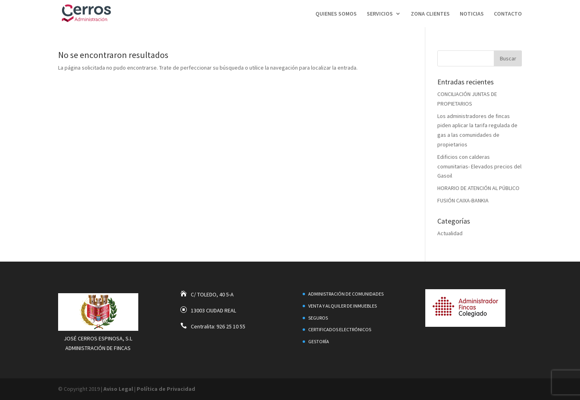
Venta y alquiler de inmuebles (342, 306)
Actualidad (450, 233)
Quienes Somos (336, 14)
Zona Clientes (430, 14)
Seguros (318, 318)
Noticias (472, 14)
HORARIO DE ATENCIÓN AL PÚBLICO (478, 188)
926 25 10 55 (230, 326)
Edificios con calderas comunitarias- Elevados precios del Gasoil (479, 166)
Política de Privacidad (166, 388)
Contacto (508, 14)
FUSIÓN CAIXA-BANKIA (463, 200)
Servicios (380, 14)
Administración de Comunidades (346, 294)
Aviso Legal (118, 388)
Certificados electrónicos (339, 329)
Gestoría (318, 341)
